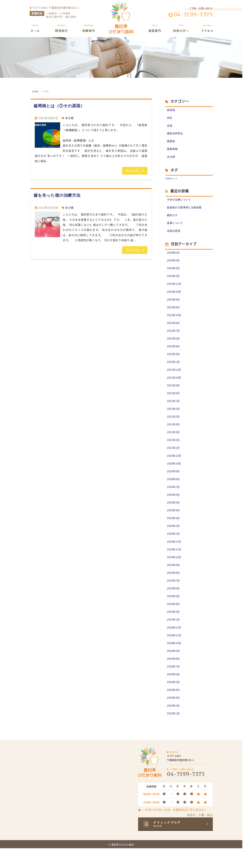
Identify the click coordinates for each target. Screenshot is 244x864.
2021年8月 (174, 400)
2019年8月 (174, 584)
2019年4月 (174, 616)
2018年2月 (174, 721)
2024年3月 (174, 271)
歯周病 (171, 110)
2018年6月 (174, 689)
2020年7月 (174, 496)
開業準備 (172, 150)
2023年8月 (174, 311)
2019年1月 (174, 633)
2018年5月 (174, 697)
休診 (170, 118)
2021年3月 (174, 440)
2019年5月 (174, 608)
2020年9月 (174, 480)
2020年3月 (174, 528)
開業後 (171, 142)
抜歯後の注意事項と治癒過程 (185, 209)
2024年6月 (174, 255)
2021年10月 (174, 384)
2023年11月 (174, 287)
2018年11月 (174, 649)
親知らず (172, 217)
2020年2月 (174, 536)
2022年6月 (174, 344)
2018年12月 (174, 641)
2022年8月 (174, 327)
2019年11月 (174, 560)
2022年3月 (174, 360)
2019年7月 (174, 592)
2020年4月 (174, 520)
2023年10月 (174, 295)
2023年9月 (174, 303)
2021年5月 (174, 424)
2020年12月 (174, 464)
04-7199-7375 (193, 14)
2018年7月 (174, 681)
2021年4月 (174, 432)
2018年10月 (174, 657)
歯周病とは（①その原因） (59, 106)
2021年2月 (174, 448)
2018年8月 (174, 673)
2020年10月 (174, 472)
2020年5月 (174, 512)
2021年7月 (174, 408)
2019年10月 (174, 568)
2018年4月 (174, 705)
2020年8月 (174, 488)
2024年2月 (174, 279)
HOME (35, 91)
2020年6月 (174, 504)
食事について (175, 225)
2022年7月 (174, 336)
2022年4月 (174, 351)
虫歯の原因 (174, 233)
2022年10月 (174, 319)
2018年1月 (174, 729)
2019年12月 (174, 552)
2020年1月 (174, 544)
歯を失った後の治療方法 (57, 195)
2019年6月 (174, 600)
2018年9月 (174, 665)
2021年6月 (174, 416)
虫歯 (170, 126)
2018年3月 (174, 713)
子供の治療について (179, 201)
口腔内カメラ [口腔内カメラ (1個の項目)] (171, 180)
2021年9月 (174, 392)
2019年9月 (174, 576)
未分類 (69, 118)
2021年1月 (174, 456)
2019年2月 (174, 625)
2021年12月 (174, 376)
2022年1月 (174, 368)
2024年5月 (174, 263)
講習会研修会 (175, 134)
